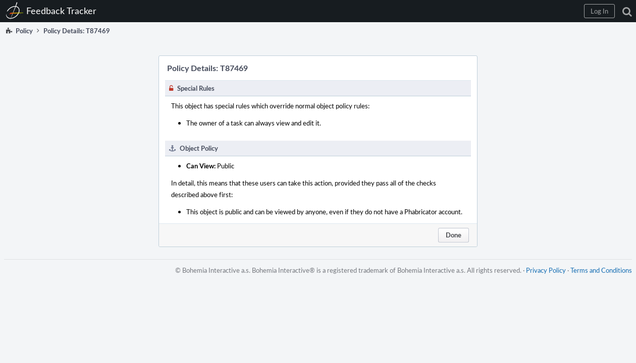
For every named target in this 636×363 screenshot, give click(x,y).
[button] (465, 11)
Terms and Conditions (597, 280)
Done (453, 234)
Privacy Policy (542, 280)
